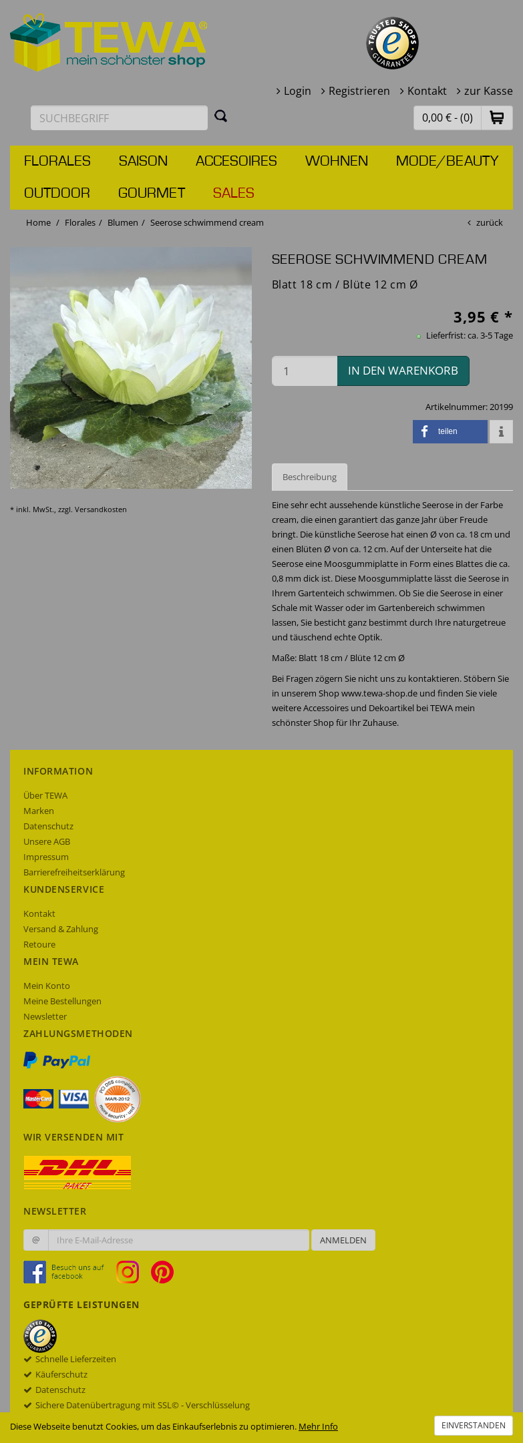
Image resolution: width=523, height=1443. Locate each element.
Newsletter (45, 1016)
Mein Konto (46, 986)
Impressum (46, 857)
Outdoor (57, 193)
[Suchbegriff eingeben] (119, 118)
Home (38, 222)
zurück (489, 222)
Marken (38, 811)
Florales (57, 161)
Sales (233, 193)
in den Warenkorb (403, 370)
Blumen (123, 222)
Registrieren (359, 90)
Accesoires (236, 161)
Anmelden (343, 1240)
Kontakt (427, 90)
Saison (143, 161)
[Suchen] (221, 116)
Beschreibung (310, 477)
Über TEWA (45, 795)
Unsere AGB (46, 841)
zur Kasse (488, 90)
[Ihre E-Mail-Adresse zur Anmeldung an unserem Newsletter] (178, 1240)
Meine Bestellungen (62, 1001)
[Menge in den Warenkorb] (304, 371)
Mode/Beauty (447, 161)
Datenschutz (48, 826)
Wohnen (336, 161)
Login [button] (297, 90)
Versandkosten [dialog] (101, 509)
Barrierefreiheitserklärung (74, 872)
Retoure (39, 944)
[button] (497, 117)
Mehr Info (318, 1426)
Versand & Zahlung (60, 929)
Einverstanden (474, 1425)
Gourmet (151, 193)
